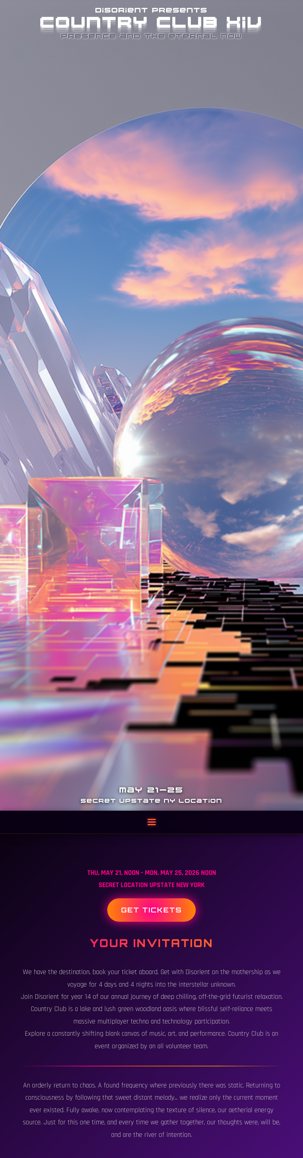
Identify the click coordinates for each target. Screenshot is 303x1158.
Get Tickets (151, 910)
